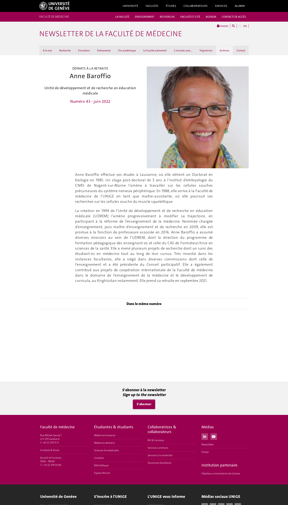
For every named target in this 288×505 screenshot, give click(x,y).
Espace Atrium (102, 473)
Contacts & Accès (49, 450)
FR (240, 26)
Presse (205, 452)
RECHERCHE (167, 17)
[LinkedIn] (205, 436)
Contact (241, 50)
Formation (84, 50)
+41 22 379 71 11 (50, 442)
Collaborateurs (195, 6)
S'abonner (144, 404)
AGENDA (211, 17)
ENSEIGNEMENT (144, 17)
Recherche (65, 50)
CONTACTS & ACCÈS (234, 17)
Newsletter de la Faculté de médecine (110, 33)
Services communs (158, 447)
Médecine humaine (104, 435)
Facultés (152, 6)
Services (221, 6)
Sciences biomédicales (106, 450)
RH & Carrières (156, 440)
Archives (224, 50)
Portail (222, 26)
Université (130, 6)
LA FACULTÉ (122, 17)
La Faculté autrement (155, 50)
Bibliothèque (101, 465)
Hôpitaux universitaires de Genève (220, 473)
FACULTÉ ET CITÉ (190, 17)
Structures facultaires (159, 462)
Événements (104, 50)
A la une (47, 50)
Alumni (240, 6)
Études (171, 6)
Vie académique (127, 50)
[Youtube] (214, 436)
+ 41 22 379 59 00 (51, 465)
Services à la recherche (160, 455)
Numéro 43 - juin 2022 (90, 101)
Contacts (99, 457)
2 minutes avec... (183, 50)
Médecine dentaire (104, 442)
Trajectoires (205, 50)
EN (245, 26)
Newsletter (207, 444)
